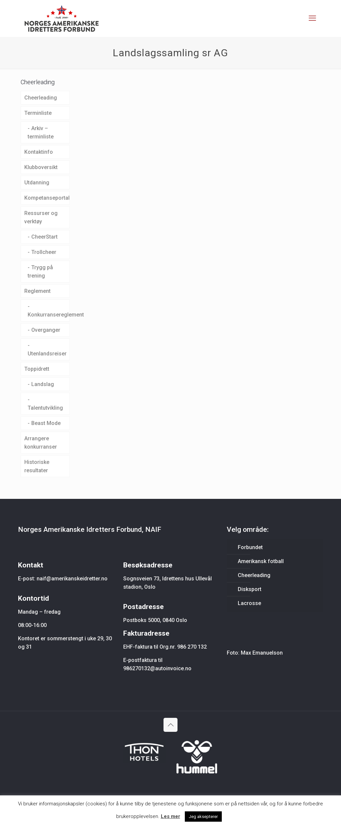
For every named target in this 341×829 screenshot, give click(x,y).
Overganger (45, 330)
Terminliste (38, 113)
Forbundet (250, 547)
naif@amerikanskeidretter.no (72, 578)
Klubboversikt (41, 167)
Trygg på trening (40, 271)
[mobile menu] (312, 18)
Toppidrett (36, 369)
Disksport (249, 589)
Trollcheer (43, 252)
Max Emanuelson (262, 653)
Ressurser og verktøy (41, 217)
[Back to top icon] (170, 725)
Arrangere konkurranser (40, 442)
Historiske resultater (36, 466)
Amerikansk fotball (261, 561)
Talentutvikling (45, 408)
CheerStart (44, 237)
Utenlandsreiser (47, 353)
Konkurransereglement (49, 314)
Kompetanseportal (47, 198)
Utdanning (36, 182)
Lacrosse (249, 603)
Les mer (170, 816)
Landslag (42, 384)
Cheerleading (40, 98)
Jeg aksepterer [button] (203, 816)
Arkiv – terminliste (41, 132)
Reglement (37, 291)
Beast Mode (46, 423)
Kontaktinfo (38, 152)
